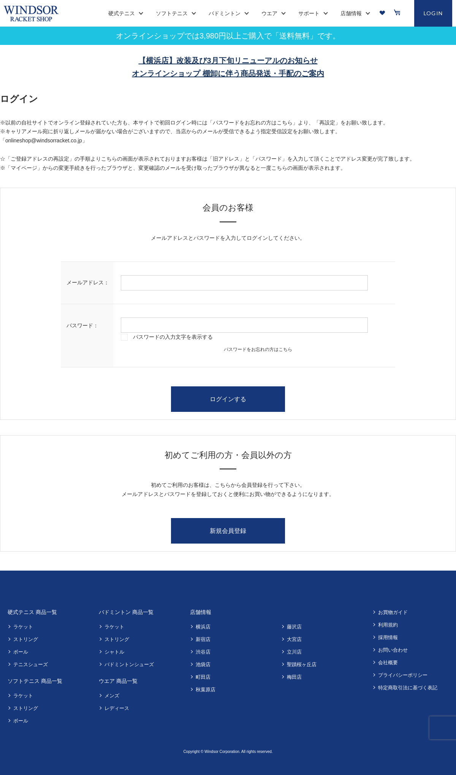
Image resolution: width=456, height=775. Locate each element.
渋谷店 (203, 652)
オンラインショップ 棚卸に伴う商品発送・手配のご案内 (228, 73)
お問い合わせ (393, 650)
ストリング (25, 639)
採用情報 (388, 637)
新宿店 (203, 639)
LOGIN (433, 13)
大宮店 (294, 639)
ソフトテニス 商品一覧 (35, 681)
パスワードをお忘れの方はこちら (258, 349)
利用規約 (388, 625)
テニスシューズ (30, 664)
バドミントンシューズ (129, 664)
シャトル (114, 652)
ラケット (23, 627)
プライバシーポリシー (403, 675)
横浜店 (203, 627)
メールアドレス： (87, 282)
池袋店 (203, 664)
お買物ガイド (393, 612)
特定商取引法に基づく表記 (407, 687)
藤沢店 (294, 627)
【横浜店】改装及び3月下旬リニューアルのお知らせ (227, 60)
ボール (20, 652)
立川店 (294, 652)
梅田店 (294, 677)
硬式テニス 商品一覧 (32, 612)
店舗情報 (200, 612)
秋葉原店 (205, 689)
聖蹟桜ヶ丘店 (302, 664)
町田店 (203, 677)
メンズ (111, 695)
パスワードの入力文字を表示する (173, 337)
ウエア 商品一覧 (118, 681)
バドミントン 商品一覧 (126, 612)
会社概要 (388, 662)
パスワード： (82, 325)
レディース (116, 708)
